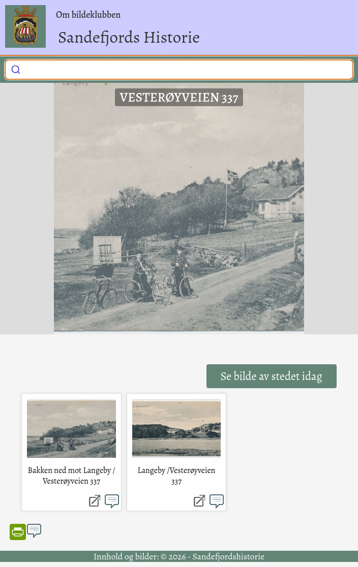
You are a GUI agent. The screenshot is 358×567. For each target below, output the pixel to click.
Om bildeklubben (88, 15)
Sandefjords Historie (129, 36)
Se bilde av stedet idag (271, 376)
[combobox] (179, 69)
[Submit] (16, 68)
